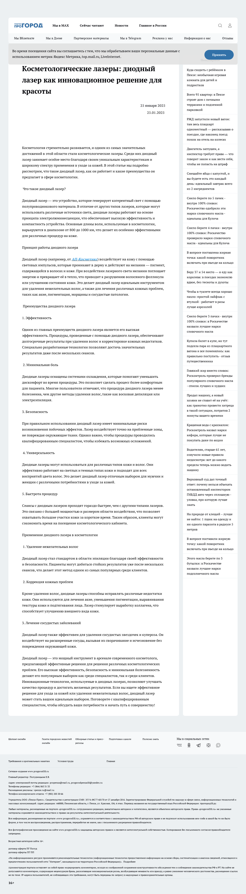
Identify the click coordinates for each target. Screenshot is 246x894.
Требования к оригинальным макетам (29, 761)
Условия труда (65, 761)
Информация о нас (197, 38)
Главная (111, 761)
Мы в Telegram (130, 38)
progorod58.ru (67, 809)
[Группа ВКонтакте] (179, 745)
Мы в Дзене (54, 38)
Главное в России (153, 25)
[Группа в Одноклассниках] (189, 745)
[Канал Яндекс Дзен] (208, 745)
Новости (121, 25)
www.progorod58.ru (38, 771)
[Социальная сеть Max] (218, 745)
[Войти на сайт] (230, 25)
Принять (219, 55)
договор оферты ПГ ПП (21, 852)
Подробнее (129, 861)
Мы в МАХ (61, 25)
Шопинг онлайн (17, 739)
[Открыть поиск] (220, 25)
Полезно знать (151, 739)
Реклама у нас (162, 38)
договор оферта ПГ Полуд (22, 848)
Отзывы (227, 38)
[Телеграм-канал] (199, 745)
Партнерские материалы (91, 38)
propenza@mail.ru (60, 782)
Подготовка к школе (120, 739)
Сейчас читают (92, 25)
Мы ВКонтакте (24, 38)
